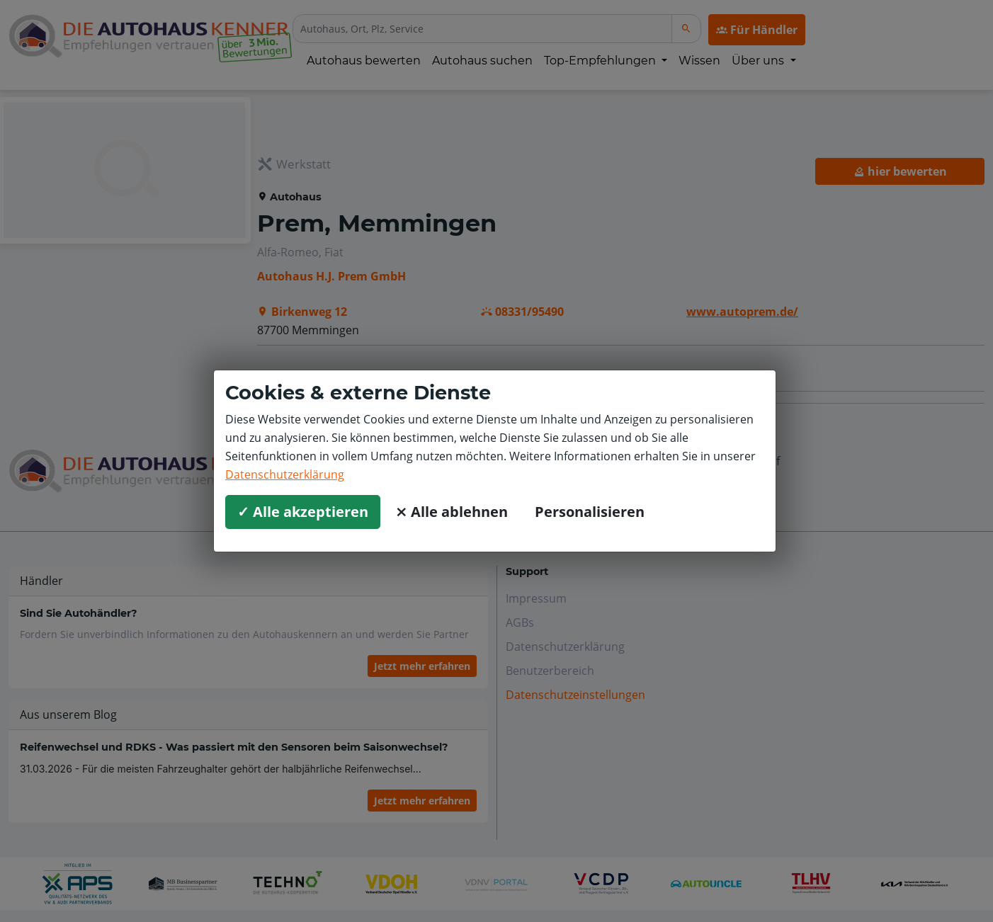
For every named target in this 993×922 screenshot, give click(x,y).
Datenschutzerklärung (284, 474)
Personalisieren (590, 511)
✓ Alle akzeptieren (302, 511)
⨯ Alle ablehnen (451, 511)
